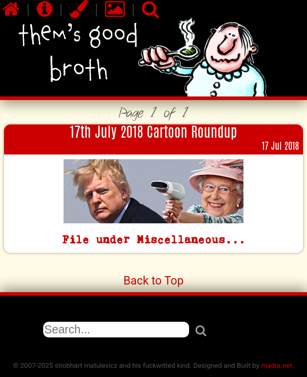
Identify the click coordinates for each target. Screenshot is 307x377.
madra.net (276, 365)
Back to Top (154, 280)
